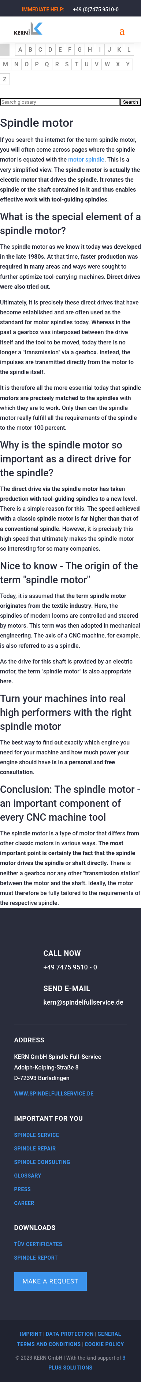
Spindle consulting (42, 1162)
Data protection (70, 1334)
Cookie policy (104, 1344)
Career (24, 1203)
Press (22, 1189)
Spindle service (36, 1135)
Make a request (51, 1281)
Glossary (27, 1176)
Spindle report (36, 1258)
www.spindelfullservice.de (54, 1094)
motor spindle (86, 159)
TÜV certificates (38, 1244)
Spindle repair (35, 1149)
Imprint (31, 1334)
